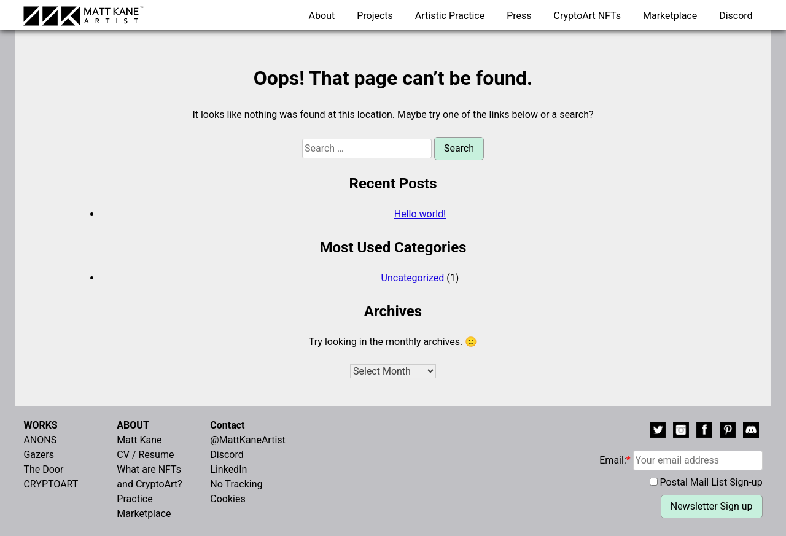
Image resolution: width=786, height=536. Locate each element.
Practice (134, 499)
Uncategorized (413, 278)
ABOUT (133, 425)
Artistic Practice (449, 15)
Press (519, 15)
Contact (227, 425)
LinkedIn (228, 469)
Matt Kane (139, 440)
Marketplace (670, 15)
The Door (43, 469)
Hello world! (420, 214)
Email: (680, 460)
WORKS (40, 425)
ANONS (39, 440)
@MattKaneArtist (247, 440)
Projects (375, 15)
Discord (735, 15)
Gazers (38, 454)
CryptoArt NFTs (587, 15)
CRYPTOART (50, 484)
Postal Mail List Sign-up (711, 482)
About (322, 15)
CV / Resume (145, 454)
